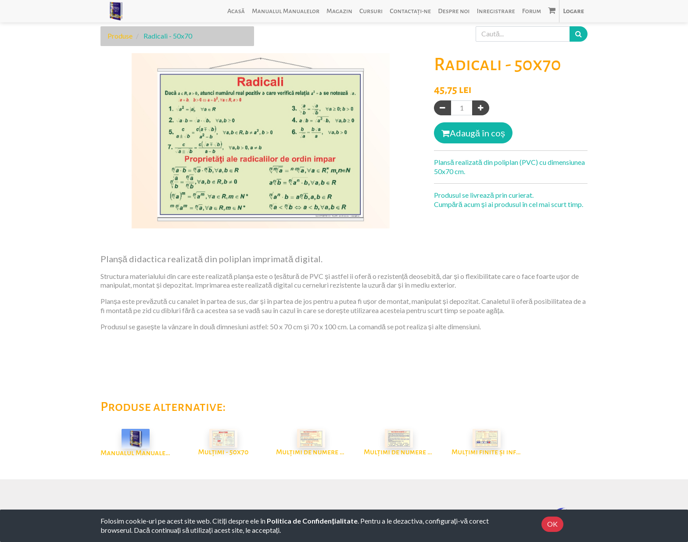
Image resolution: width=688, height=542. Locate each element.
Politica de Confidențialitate (312, 521)
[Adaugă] (480, 108)
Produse (120, 36)
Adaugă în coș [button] (473, 133)
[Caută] (579, 34)
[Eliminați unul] (442, 108)
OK (552, 524)
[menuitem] (236, 11)
